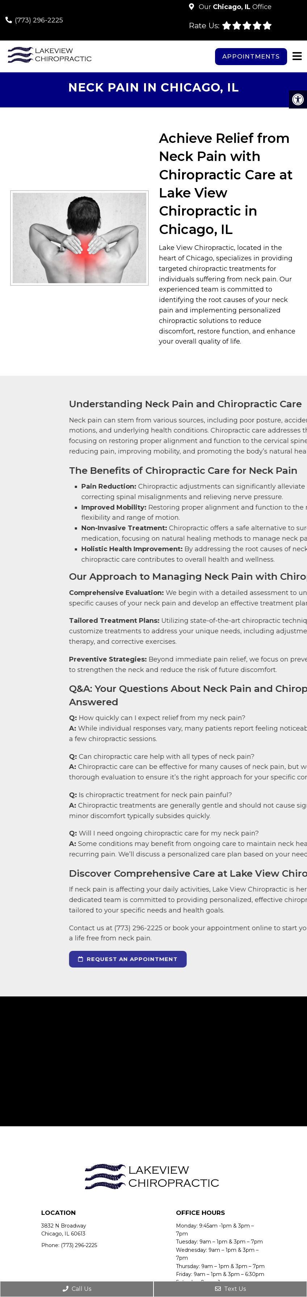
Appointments (251, 56)
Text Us (230, 1288)
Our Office (234, 7)
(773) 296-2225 (39, 20)
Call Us (77, 1288)
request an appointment (208, 959)
